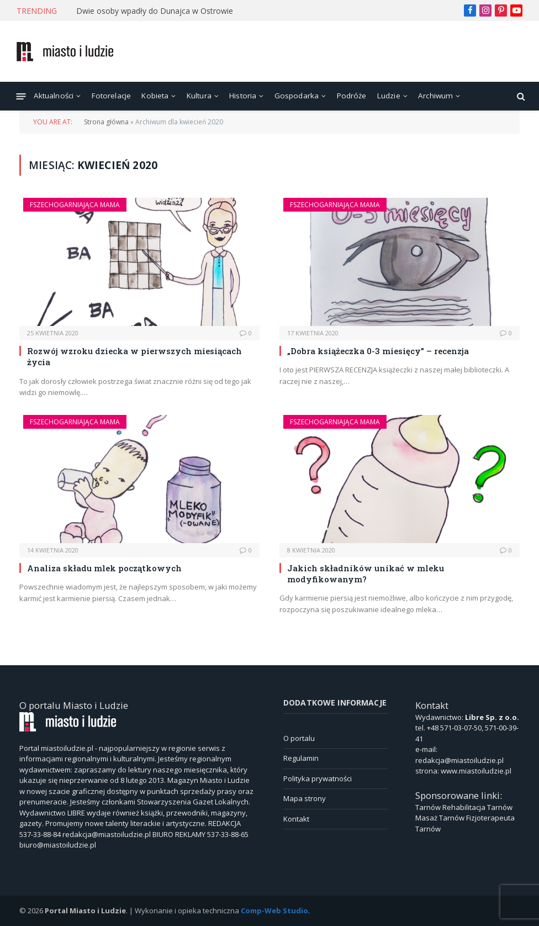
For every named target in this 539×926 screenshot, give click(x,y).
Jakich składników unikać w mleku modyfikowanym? (365, 573)
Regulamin (301, 758)
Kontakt (296, 819)
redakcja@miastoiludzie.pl (459, 760)
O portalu (299, 738)
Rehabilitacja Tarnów (477, 807)
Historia (242, 96)
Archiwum (435, 96)
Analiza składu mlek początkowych (104, 568)
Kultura (199, 96)
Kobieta (154, 96)
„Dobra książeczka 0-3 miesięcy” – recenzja (378, 350)
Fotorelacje (111, 96)
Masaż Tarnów (439, 818)
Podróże (352, 96)
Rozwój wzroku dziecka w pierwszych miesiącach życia (134, 356)
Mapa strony (304, 798)
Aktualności (54, 96)
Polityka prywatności (317, 778)
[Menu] (21, 96)
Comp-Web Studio (274, 911)
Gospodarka (296, 96)
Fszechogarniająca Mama (75, 204)
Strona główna (106, 122)
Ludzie (388, 96)
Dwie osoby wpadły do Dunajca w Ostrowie (154, 11)
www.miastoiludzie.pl (476, 771)
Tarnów (428, 807)
